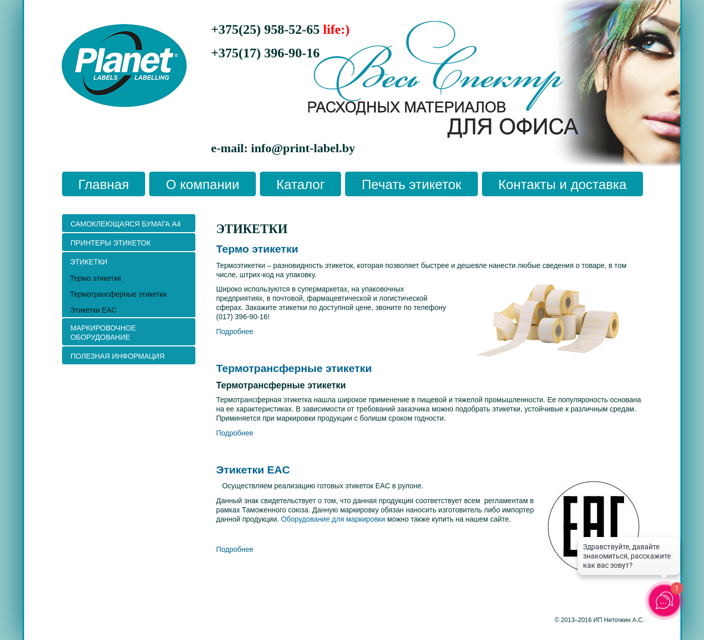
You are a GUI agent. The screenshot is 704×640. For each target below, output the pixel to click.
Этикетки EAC (253, 470)
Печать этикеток (411, 184)
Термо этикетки (257, 249)
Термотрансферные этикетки (294, 368)
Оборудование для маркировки (333, 519)
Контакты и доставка (562, 184)
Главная (103, 184)
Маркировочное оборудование (103, 332)
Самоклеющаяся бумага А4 (125, 224)
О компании (202, 184)
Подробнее (235, 331)
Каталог (300, 184)
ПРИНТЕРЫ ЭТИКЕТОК (110, 243)
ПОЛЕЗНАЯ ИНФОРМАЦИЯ (117, 356)
